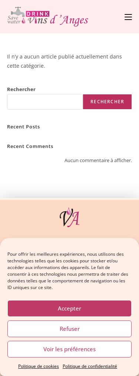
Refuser (70, 328)
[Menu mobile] (128, 16)
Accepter (69, 308)
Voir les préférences (69, 349)
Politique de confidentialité (90, 366)
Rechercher (21, 89)
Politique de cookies (38, 366)
